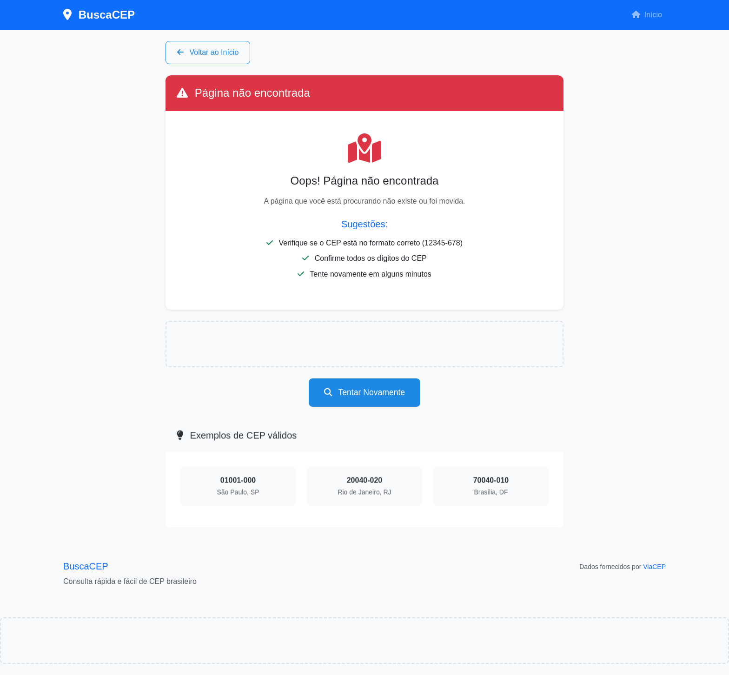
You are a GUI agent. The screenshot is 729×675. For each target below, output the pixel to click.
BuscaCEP (99, 14)
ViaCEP (654, 566)
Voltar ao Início (208, 52)
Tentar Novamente (364, 392)
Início (647, 15)
